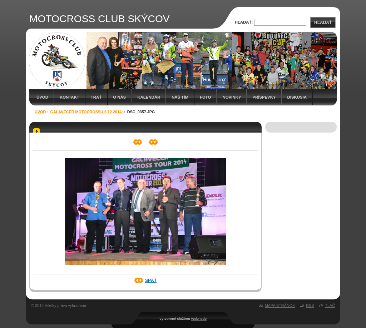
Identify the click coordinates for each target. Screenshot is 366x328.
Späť (151, 280)
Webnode (199, 318)
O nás (119, 97)
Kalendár (148, 97)
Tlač (330, 305)
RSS (310, 305)
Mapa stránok (280, 305)
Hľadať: (244, 22)
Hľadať (323, 22)
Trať (96, 97)
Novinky (231, 97)
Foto (205, 97)
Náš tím (180, 97)
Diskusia (297, 97)
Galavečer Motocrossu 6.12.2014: (86, 112)
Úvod (42, 97)
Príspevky (264, 97)
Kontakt (69, 97)
